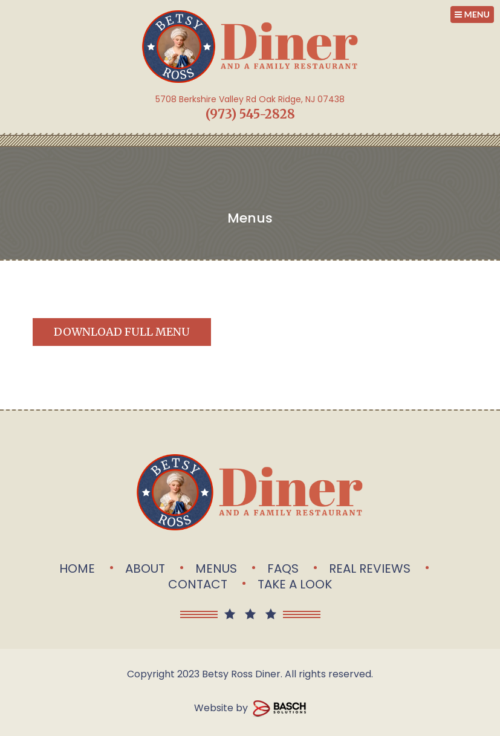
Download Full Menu (122, 332)
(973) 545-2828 (250, 114)
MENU (472, 14)
